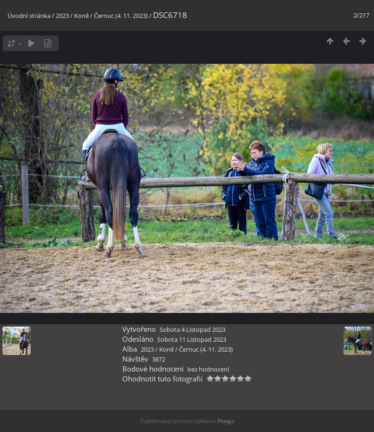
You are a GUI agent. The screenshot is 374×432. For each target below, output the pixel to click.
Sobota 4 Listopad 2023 (192, 329)
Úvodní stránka (29, 15)
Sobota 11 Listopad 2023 (191, 339)
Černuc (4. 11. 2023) (121, 15)
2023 (62, 15)
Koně (81, 15)
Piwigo (225, 421)
